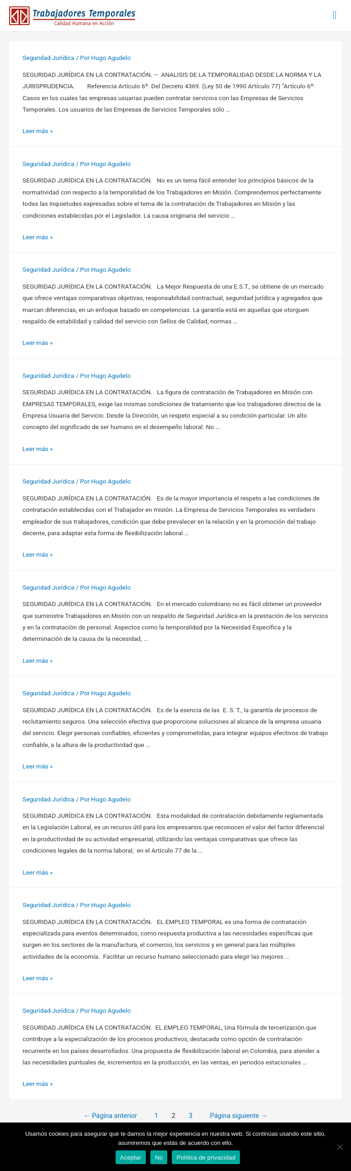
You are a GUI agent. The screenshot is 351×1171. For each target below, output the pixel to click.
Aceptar (131, 1157)
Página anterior (110, 1116)
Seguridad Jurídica (48, 57)
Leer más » (37, 130)
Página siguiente (238, 1116)
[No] (339, 1146)
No (159, 1157)
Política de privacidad (205, 1157)
